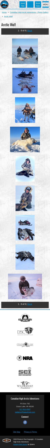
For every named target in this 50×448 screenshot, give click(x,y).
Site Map (16, 432)
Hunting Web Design (20, 444)
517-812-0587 (25, 409)
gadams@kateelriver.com (25, 412)
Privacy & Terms (30, 432)
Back (30, 31)
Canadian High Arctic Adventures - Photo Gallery (29, 12)
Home (4, 12)
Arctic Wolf (8, 16)
